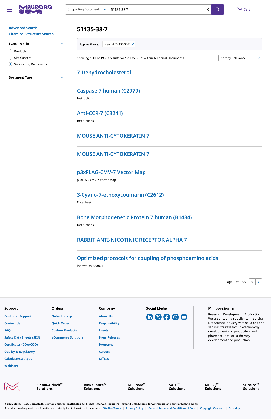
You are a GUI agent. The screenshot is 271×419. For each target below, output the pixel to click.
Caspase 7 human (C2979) (108, 90)
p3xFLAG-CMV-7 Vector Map (111, 172)
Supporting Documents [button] (84, 9)
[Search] (217, 9)
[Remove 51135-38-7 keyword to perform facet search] (133, 44)
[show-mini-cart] (247, 9)
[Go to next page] (258, 281)
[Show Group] (62, 77)
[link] (25, 316)
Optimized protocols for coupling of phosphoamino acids (147, 258)
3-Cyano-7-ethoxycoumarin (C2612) (120, 195)
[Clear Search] (208, 9)
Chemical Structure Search (31, 34)
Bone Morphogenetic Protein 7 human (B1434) (134, 217)
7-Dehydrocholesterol (104, 72)
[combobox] (144, 9)
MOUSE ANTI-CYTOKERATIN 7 (113, 136)
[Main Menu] (9, 9)
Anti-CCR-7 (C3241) (100, 113)
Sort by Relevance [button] (233, 58)
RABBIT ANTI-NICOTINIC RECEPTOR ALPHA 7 (132, 240)
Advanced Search (23, 28)
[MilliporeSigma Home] (35, 9)
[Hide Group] (62, 43)
